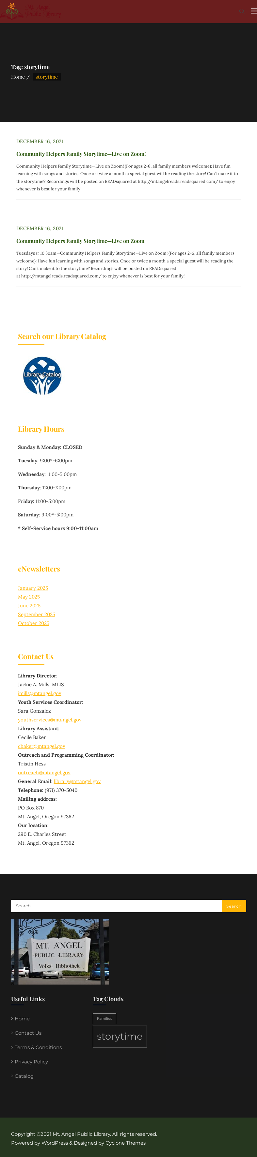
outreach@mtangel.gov (44, 772)
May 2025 (29, 597)
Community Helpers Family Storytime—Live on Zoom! (81, 153)
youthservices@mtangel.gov (50, 720)
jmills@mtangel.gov (39, 693)
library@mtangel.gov (77, 781)
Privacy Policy (31, 1062)
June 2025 (29, 605)
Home (18, 77)
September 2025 (36, 614)
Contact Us (28, 1033)
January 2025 (33, 588)
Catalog (24, 1076)
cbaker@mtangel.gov (41, 746)
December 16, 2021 (40, 141)
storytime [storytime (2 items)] (120, 1036)
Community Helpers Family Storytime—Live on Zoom (80, 240)
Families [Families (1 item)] (104, 1018)
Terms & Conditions (38, 1047)
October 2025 (33, 623)
